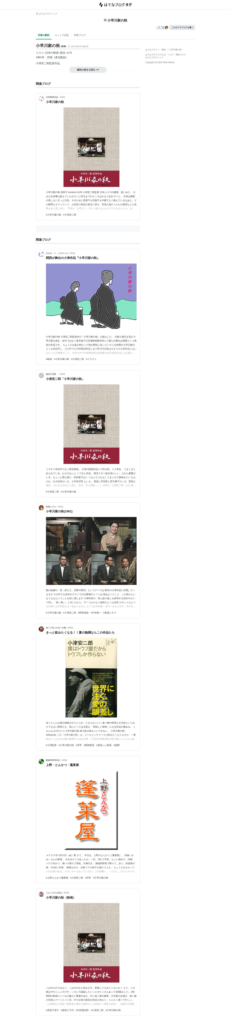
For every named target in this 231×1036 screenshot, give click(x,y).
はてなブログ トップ (46, 14)
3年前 (62, 374)
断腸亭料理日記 (53, 760)
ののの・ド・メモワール (57, 253)
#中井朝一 (96, 612)
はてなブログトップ (154, 57)
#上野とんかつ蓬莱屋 (57, 877)
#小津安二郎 (69, 214)
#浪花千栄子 (52, 1010)
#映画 (49, 359)
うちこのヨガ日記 (54, 893)
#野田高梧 (83, 612)
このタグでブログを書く (182, 27)
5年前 (66, 893)
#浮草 (79, 745)
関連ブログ (80, 35)
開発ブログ (181, 54)
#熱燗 (116, 745)
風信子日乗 (52, 374)
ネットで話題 (62, 35)
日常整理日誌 (52, 97)
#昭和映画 (89, 745)
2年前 (72, 253)
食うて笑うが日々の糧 (56, 628)
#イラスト (91, 359)
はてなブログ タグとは (155, 54)
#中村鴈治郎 (82, 1010)
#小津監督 (51, 745)
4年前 (60, 507)
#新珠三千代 (67, 1010)
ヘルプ (171, 54)
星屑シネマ (51, 507)
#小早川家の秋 (53, 214)
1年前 (62, 97)
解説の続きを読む (88, 69)
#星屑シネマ (109, 612)
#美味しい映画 (104, 745)
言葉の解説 (43, 35)
